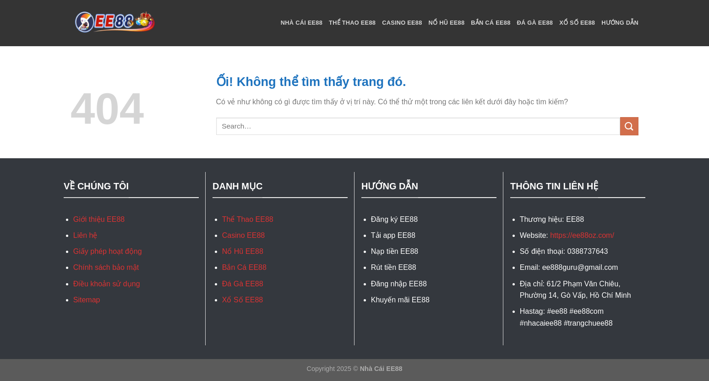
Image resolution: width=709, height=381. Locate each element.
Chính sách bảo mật (106, 267)
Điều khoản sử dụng (106, 284)
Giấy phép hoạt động (107, 251)
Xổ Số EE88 (577, 22)
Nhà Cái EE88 (301, 22)
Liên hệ (85, 235)
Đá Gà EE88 (535, 22)
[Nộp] (629, 126)
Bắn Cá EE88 (490, 22)
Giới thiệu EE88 (99, 219)
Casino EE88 (402, 22)
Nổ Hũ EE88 (447, 22)
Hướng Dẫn (619, 22)
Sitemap (86, 300)
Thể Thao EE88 (352, 22)
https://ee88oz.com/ (582, 235)
